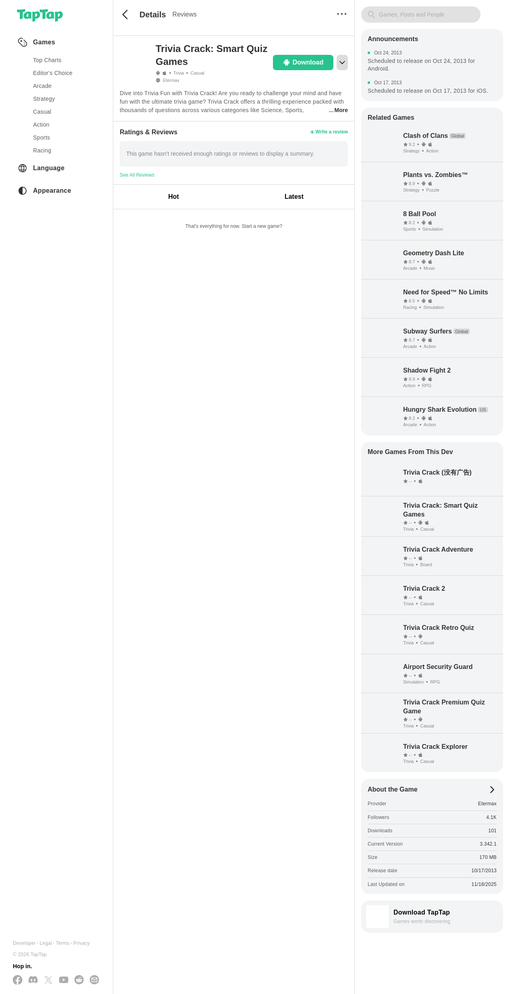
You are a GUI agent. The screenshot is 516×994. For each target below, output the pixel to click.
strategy (44, 99)
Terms (62, 943)
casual (42, 111)
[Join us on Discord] (33, 980)
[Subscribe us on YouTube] (64, 980)
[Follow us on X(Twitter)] (48, 980)
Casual (197, 73)
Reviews (185, 14)
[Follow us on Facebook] (18, 980)
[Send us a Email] (94, 980)
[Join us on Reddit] (79, 980)
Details (152, 14)
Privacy (81, 943)
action (41, 124)
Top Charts (47, 60)
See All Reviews (137, 175)
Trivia (178, 73)
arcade (42, 86)
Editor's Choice (53, 73)
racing (42, 150)
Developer (24, 943)
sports (41, 137)
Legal (46, 943)
